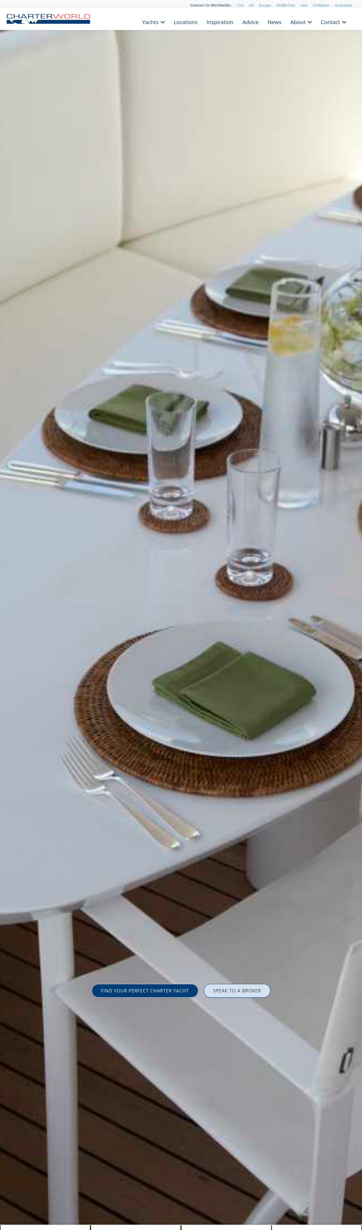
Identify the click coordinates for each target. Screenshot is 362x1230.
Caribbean (321, 5)
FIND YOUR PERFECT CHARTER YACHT (145, 991)
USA (240, 5)
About (297, 21)
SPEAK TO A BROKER (237, 991)
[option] (181, 615)
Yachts (150, 21)
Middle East (285, 5)
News (274, 21)
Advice (250, 21)
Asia (304, 5)
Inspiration (219, 21)
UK (251, 5)
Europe (265, 5)
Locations (185, 21)
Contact (330, 21)
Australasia (343, 5)
